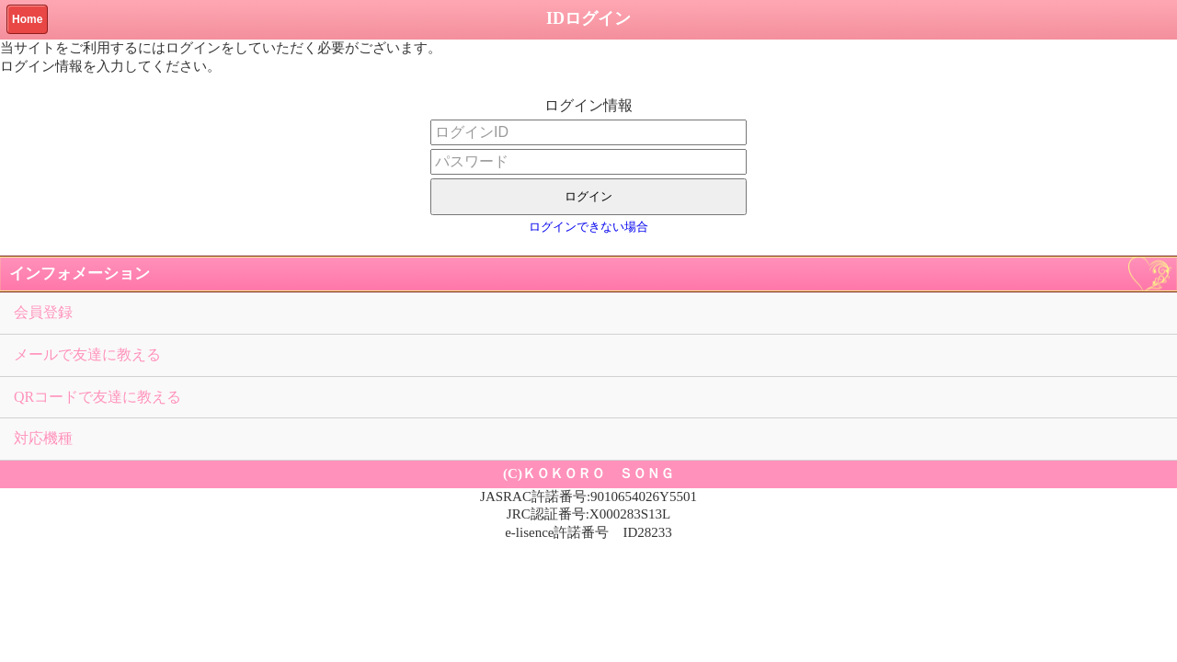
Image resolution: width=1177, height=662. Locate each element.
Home (27, 19)
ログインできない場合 (588, 227)
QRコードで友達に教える (97, 397)
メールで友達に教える (87, 354)
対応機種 (43, 438)
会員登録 (43, 312)
